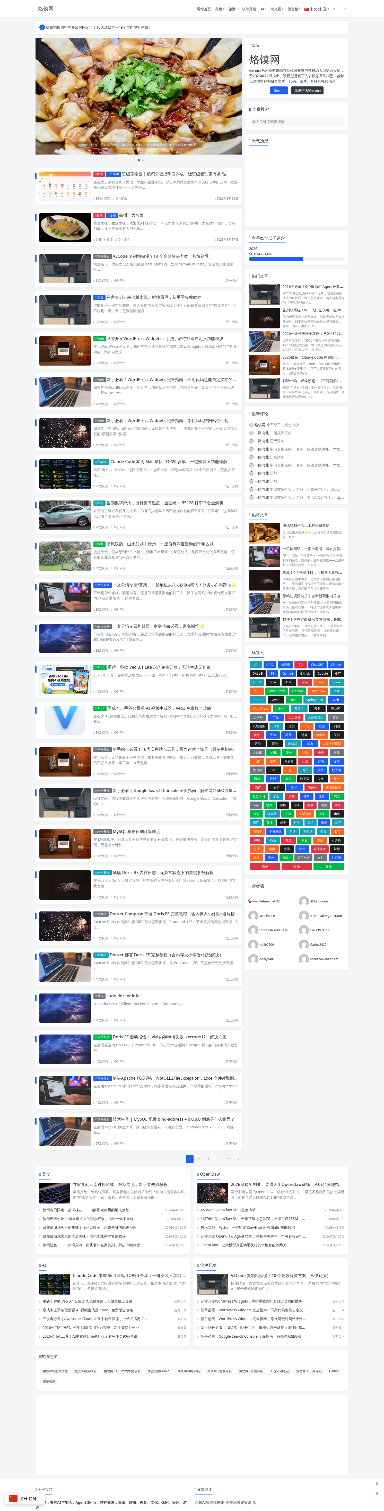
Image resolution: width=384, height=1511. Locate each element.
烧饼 (256, 814)
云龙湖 (335, 708)
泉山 (283, 805)
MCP (257, 691)
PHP (337, 691)
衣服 (304, 840)
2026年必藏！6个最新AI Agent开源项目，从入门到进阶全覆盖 (333, 286)
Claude (101, 461)
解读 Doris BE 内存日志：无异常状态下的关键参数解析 (163, 872)
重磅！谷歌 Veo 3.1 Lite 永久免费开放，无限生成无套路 (159, 667)
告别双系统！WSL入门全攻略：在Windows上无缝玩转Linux (331, 310)
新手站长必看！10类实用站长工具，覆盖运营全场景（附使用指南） (175, 749)
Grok (272, 682)
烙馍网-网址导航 (189, 1371)
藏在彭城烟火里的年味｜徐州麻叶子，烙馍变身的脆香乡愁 (89, 1227)
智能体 (312, 787)
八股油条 (259, 726)
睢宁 (283, 822)
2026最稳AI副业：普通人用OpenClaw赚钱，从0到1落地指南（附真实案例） (301, 1184)
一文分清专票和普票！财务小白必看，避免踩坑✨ (158, 626)
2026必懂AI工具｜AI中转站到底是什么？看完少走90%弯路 (90, 1336)
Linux (321, 682)
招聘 (257, 779)
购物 (272, 849)
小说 (321, 752)
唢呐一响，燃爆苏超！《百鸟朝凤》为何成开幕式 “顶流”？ (329, 380)
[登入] (334, 9)
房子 (305, 770)
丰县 (281, 708)
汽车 (337, 796)
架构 (292, 796)
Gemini (279, 90)
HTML (289, 682)
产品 (276, 717)
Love (336, 682)
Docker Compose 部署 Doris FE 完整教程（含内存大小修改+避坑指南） (176, 914)
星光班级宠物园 (86, 1371)
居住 (337, 752)
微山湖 (257, 770)
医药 (288, 735)
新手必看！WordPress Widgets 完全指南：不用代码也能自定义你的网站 (174, 379)
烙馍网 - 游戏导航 (219, 1371)
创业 (322, 726)
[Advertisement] (192, 1435)
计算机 (336, 840)
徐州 (112, 215)
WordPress (260, 708)
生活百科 (102, 585)
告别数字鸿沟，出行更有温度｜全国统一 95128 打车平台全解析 (165, 503)
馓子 (265, 866)
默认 (99, 996)
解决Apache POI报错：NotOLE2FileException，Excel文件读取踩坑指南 (180, 1078)
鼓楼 (329, 866)
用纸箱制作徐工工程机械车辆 (306, 525)
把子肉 (336, 770)
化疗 (257, 735)
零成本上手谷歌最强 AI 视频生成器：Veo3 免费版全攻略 (159, 708)
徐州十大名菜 (131, 215)
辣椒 (337, 849)
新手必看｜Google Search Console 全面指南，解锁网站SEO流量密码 (177, 790)
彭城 (321, 761)
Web (99, 338)
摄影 (273, 779)
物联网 (272, 814)
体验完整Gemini (307, 90)
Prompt (258, 700)
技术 (320, 770)
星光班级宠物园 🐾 (241, 1502)
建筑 (273, 761)
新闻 (258, 787)
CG (301, 664)
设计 (257, 849)
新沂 (337, 779)
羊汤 (292, 831)
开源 (305, 761)
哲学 (258, 743)
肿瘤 (257, 840)
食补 (321, 857)
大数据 (101, 914)
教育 (288, 779)
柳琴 (306, 796)
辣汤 (256, 857)
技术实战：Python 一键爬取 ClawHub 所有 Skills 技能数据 (248, 1227)
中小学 (113, 174)
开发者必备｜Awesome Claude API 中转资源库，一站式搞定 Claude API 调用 (105, 1318)
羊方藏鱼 (275, 831)
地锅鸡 (292, 743)
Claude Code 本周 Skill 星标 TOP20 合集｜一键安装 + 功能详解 (168, 461)
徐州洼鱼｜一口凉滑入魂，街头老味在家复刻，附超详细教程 (91, 1244)
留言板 (293, 8)
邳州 (271, 857)
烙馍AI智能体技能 (55, 1371)
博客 (304, 735)
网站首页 (204, 8)
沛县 (256, 805)
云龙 (317, 708)
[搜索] (345, 9)
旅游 (233, 8)
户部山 (273, 770)
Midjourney (276, 691)
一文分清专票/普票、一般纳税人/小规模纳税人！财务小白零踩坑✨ (174, 585)
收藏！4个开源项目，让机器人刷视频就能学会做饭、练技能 (330, 572)
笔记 (310, 822)
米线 (324, 822)
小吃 (305, 752)
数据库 (304, 779)
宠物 (289, 752)
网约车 (257, 831)
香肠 (297, 866)
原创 (337, 735)
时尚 (294, 787)
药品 (273, 840)
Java (305, 682)
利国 (337, 726)
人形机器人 (315, 717)
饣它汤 (336, 857)
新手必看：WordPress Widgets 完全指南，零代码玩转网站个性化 (167, 420)
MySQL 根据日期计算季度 (136, 831)
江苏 (322, 796)
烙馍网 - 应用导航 (251, 1371)
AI (263, 8)
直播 (269, 822)
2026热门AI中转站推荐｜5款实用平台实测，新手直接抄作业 (91, 1327)
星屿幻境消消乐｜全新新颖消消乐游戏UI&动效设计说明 (327, 595)
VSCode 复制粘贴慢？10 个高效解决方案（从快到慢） (163, 256)
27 (228, 1159)
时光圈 (276, 8)
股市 (337, 831)
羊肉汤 (307, 831)
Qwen (276, 700)
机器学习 (259, 796)
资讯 (287, 849)
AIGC (100, 667)
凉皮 (292, 726)
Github (305, 673)
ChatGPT (317, 664)
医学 (273, 735)
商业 (275, 743)
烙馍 (338, 805)
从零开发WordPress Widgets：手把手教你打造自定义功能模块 (165, 338)
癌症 (256, 822)
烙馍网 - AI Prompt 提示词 (122, 1371)
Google (322, 673)
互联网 (258, 717)
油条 (269, 805)
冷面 (276, 726)
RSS (293, 700)
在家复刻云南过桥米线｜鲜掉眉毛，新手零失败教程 (154, 297)
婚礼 (273, 752)
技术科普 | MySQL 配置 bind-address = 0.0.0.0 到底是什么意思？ (173, 1119)
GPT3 (257, 682)
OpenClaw (317, 691)
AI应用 (285, 664)
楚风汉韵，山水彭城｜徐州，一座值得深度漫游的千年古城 (160, 544)
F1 (272, 673)
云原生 (299, 708)
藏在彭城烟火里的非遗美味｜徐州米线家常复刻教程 (84, 1236)
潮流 (324, 805)
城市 (310, 743)
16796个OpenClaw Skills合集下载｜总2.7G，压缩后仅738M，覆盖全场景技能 (264, 1218)
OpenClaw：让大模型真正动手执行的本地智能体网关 (243, 1244)
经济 (338, 822)
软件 (302, 849)
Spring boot (314, 700)
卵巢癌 (320, 735)
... (217, 1159)
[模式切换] (339, 9)
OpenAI (297, 691)
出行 (99, 503)
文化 (321, 779)
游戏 (310, 805)
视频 (320, 840)
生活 (288, 814)
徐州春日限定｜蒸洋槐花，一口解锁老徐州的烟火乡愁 (86, 1209)
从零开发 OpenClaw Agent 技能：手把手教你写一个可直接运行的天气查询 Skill (265, 1236)
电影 (322, 814)
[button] (134, 160)
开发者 (289, 761)
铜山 (286, 857)
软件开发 (249, 8)
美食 (219, 8)
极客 (276, 796)
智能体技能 (333, 787)
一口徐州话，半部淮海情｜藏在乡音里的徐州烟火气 (324, 548)
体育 (336, 717)
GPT (338, 673)
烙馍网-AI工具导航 (309, 1371)
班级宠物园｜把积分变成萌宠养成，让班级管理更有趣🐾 (174, 174)
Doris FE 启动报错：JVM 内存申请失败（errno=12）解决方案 (169, 1037)
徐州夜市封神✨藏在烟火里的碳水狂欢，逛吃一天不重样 (88, 1218)
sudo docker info (123, 996)
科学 (297, 822)
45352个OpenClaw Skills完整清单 (228, 1209)
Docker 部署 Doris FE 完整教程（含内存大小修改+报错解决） (166, 955)
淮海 (297, 805)
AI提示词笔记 (279, 1371)
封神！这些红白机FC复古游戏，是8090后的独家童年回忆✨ (331, 619)
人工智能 (294, 717)
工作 (257, 761)
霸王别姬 (303, 857)
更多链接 (49, 1381)
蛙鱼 (288, 840)
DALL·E (258, 673)
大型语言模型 (331, 743)
